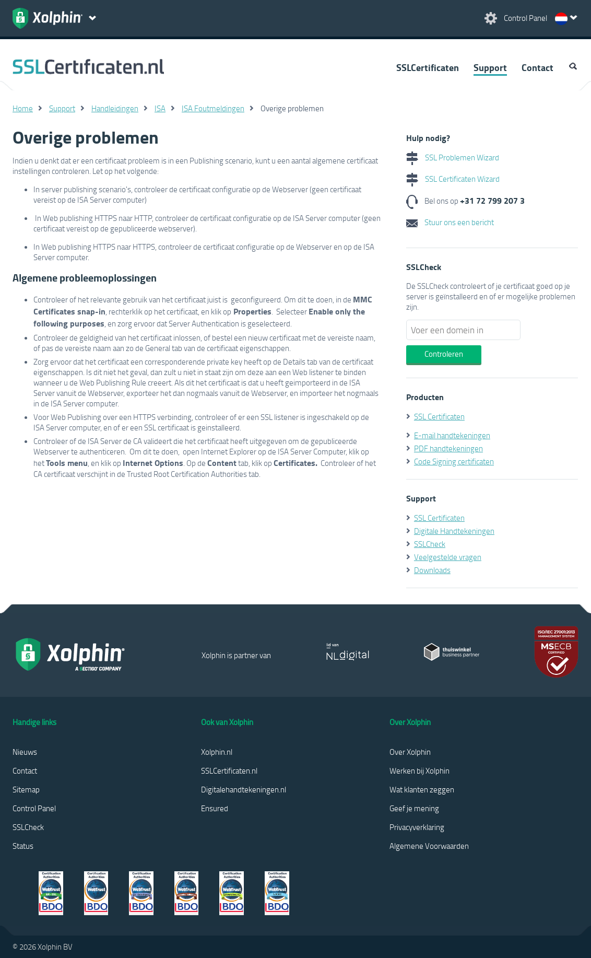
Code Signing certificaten (454, 461)
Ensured (214, 808)
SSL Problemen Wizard (452, 157)
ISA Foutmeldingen (213, 108)
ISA (160, 108)
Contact (537, 67)
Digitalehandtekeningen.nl (243, 789)
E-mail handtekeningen (452, 435)
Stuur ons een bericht (450, 222)
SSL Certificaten (439, 416)
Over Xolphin (410, 751)
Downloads (432, 570)
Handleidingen (114, 108)
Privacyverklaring (416, 827)
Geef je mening (414, 808)
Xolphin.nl (216, 751)
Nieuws (25, 751)
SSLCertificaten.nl (229, 770)
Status (23, 845)
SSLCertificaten (427, 67)
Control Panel (34, 808)
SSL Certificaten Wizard (453, 178)
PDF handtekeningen (448, 448)
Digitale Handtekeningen (454, 530)
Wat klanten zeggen (421, 789)
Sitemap (26, 789)
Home (23, 108)
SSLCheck (429, 544)
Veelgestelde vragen (447, 557)
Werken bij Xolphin (419, 770)
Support (490, 67)
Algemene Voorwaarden (429, 845)
